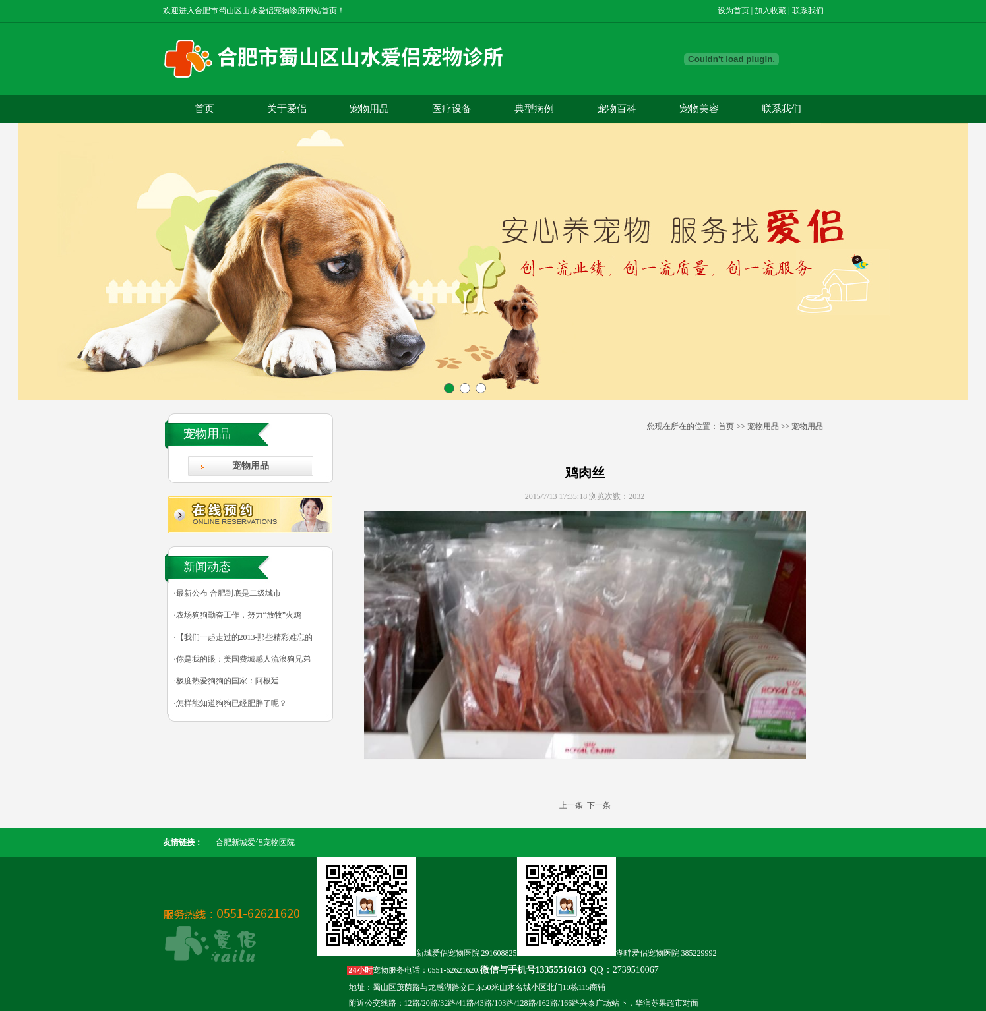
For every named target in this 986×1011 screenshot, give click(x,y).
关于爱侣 (287, 108)
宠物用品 (369, 108)
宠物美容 (699, 108)
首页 (204, 108)
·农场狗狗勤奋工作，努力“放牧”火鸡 (238, 615)
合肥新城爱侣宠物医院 (255, 842)
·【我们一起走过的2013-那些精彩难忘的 (243, 637)
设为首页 (733, 10)
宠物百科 (616, 108)
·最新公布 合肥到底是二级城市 (227, 593)
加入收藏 (770, 10)
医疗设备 (452, 108)
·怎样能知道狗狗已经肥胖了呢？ (230, 703)
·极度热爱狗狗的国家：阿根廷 (226, 680)
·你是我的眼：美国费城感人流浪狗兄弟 (242, 659)
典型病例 (534, 108)
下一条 (599, 805)
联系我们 (808, 10)
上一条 (571, 805)
